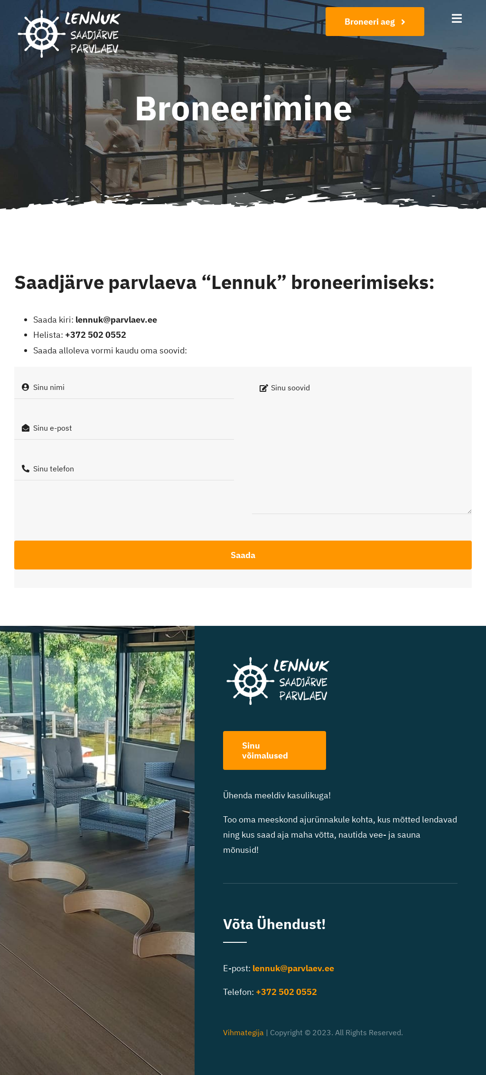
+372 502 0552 (95, 334)
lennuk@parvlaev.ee (116, 319)
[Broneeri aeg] (375, 21)
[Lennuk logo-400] (74, 11)
